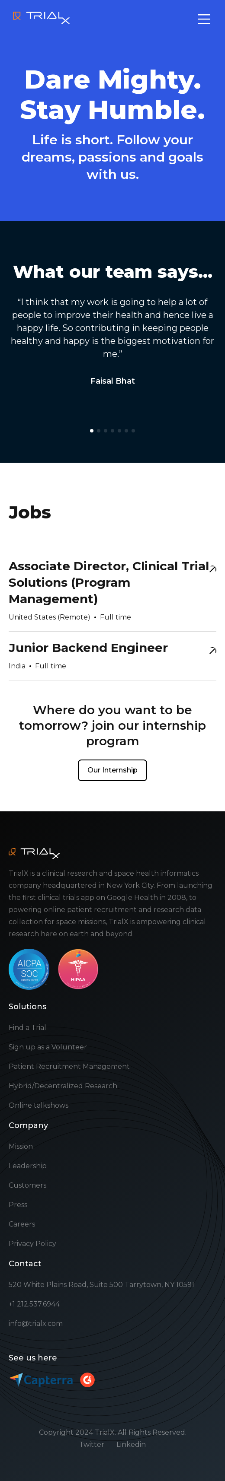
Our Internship (112, 770)
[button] (91, 430)
